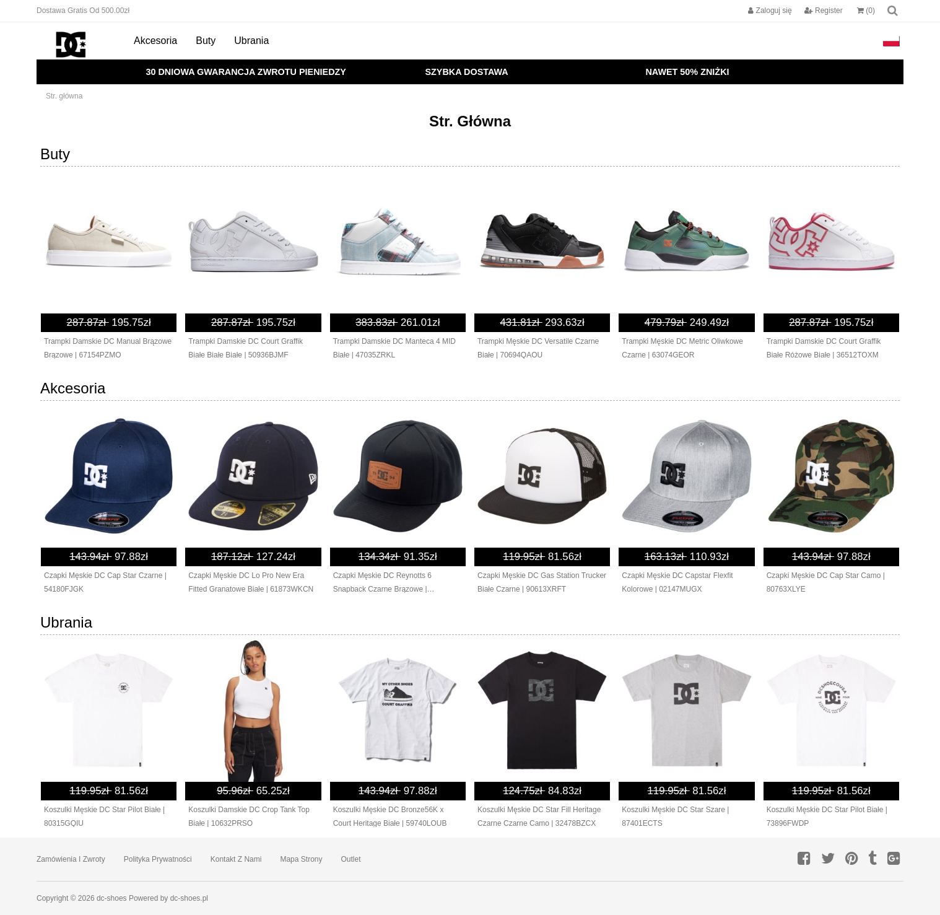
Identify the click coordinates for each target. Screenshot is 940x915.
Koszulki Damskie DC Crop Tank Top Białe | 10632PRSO (249, 816)
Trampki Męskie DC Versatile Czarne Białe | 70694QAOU (538, 348)
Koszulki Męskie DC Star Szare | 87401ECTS (675, 816)
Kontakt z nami (236, 859)
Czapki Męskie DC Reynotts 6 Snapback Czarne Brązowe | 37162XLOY (382, 583)
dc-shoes (112, 898)
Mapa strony (301, 859)
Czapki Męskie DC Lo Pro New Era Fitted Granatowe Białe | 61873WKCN (250, 582)
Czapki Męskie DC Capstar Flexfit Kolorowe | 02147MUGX (677, 582)
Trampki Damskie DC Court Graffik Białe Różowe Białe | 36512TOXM (824, 348)
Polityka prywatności (158, 859)
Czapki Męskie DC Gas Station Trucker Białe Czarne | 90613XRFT (541, 582)
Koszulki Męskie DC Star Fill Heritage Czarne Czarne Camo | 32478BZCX (539, 816)
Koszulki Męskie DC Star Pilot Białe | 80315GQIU (104, 816)
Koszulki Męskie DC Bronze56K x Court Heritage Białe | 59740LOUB (390, 816)
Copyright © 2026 (67, 898)
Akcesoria (155, 40)
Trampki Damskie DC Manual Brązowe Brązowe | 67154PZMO (108, 348)
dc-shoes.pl (189, 898)
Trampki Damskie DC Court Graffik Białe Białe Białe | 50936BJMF (245, 348)
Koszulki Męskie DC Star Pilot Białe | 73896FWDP (827, 816)
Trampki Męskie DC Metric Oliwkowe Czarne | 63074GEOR (682, 348)
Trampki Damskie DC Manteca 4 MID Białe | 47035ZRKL (394, 348)
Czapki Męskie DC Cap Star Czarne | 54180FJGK (105, 582)
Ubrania (251, 40)
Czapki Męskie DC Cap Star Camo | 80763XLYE (826, 582)
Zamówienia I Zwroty (71, 859)
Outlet (351, 859)
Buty (205, 40)
